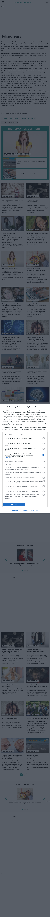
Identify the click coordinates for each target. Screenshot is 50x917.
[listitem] (25, 435)
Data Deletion (15, 510)
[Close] (46, 407)
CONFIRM (14, 504)
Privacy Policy (34, 510)
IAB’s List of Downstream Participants (31, 423)
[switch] (43, 438)
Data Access (25, 510)
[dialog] (25, 458)
